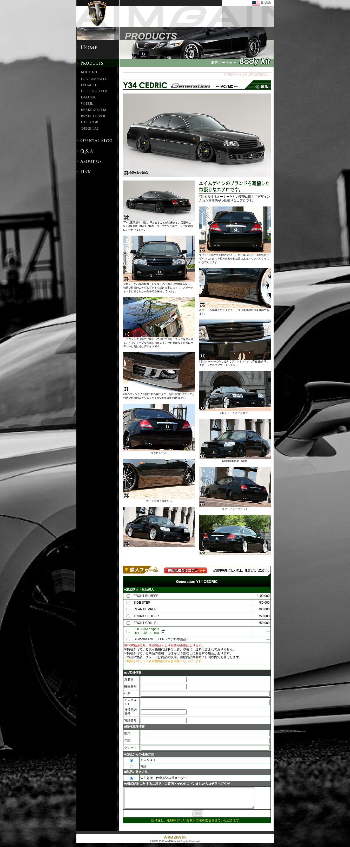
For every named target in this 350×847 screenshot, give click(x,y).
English (266, 2)
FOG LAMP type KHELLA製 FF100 (146, 631)
